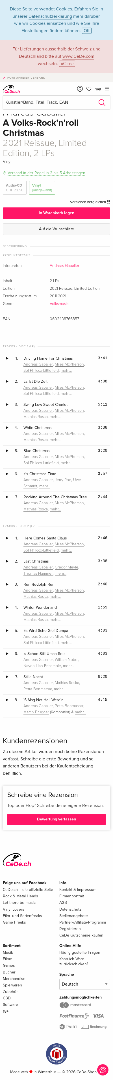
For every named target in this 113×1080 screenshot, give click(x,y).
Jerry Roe (63, 480)
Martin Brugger (36, 712)
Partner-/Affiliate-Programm (82, 922)
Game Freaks (14, 922)
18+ (5, 1011)
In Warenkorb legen (56, 213)
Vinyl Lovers (13, 909)
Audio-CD (14, 187)
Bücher (9, 972)
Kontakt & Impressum (77, 889)
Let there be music (19, 902)
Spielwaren (12, 985)
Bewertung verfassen (56, 819)
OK (87, 31)
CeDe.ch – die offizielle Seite (28, 889)
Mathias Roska (35, 417)
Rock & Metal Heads (20, 896)
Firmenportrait (71, 896)
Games (9, 965)
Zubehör (10, 991)
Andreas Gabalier (64, 266)
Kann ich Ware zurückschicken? (73, 961)
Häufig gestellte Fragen (79, 952)
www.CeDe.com (78, 56)
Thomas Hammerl (38, 574)
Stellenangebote (73, 915)
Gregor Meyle (66, 567)
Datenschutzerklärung (50, 16)
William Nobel (66, 660)
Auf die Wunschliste (56, 229)
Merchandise (14, 978)
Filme (7, 959)
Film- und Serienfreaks (22, 915)
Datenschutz (70, 909)
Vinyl (42, 187)
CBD (7, 998)
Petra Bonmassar (37, 689)
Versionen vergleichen (90, 202)
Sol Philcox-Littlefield (41, 371)
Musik (8, 952)
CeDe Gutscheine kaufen (81, 935)
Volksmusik (59, 304)
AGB (63, 902)
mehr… (66, 371)
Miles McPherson (69, 364)
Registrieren (70, 928)
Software (10, 1004)
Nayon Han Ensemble (42, 666)
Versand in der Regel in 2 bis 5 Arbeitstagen (46, 173)
